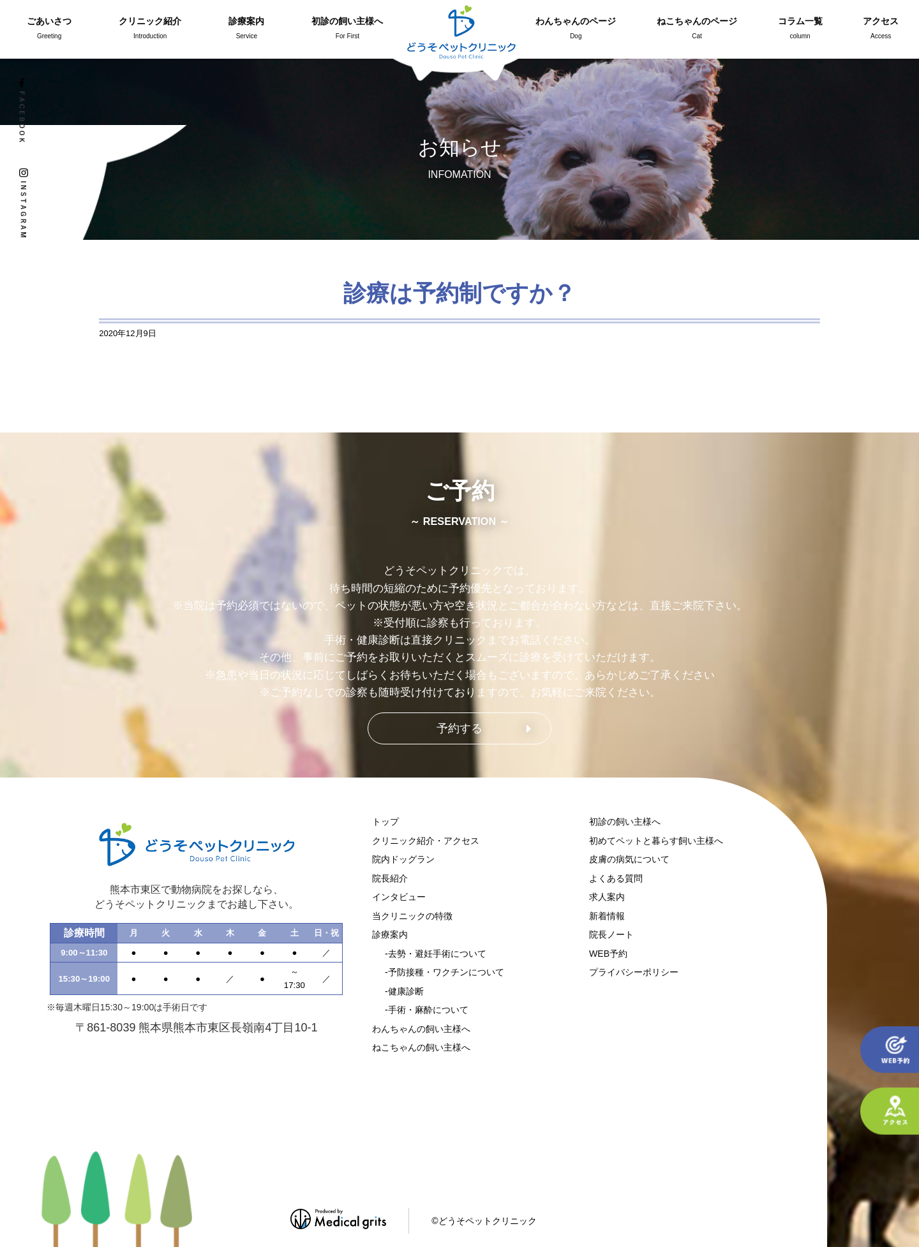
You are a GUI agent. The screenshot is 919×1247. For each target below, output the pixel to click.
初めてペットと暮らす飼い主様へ (656, 841)
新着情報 (607, 916)
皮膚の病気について (629, 859)
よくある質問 (616, 878)
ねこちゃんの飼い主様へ (421, 1047)
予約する (459, 728)
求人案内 (607, 897)
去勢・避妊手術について (437, 953)
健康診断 (406, 991)
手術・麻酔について (428, 1010)
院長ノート (611, 934)
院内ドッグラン (403, 859)
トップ (385, 821)
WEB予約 (608, 953)
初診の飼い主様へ (625, 821)
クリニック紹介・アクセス (425, 841)
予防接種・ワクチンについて (446, 972)
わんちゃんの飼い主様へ (421, 1029)
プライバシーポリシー (633, 972)
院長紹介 (390, 878)
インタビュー (399, 897)
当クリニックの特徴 (412, 916)
